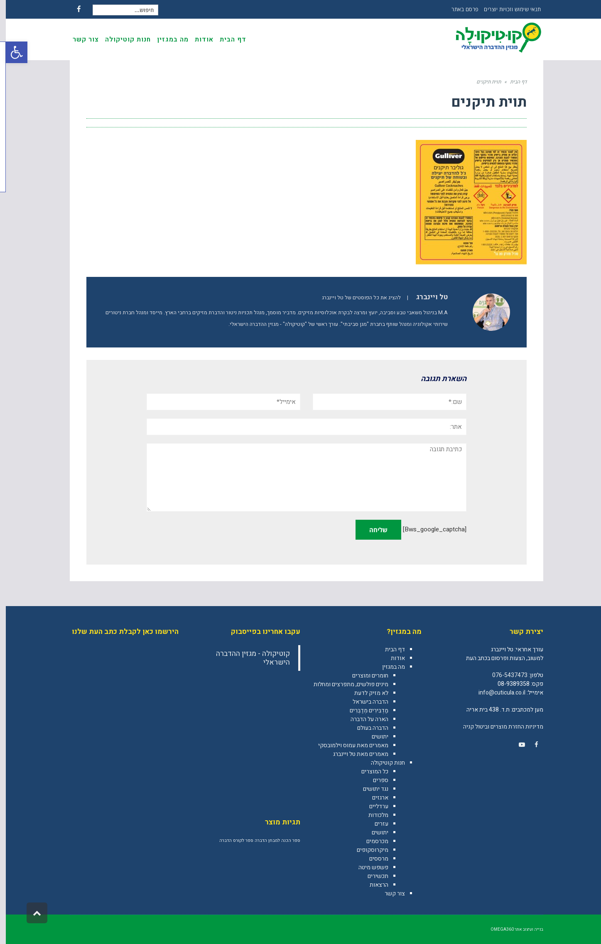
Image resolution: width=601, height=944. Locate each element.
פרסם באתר (459, 9)
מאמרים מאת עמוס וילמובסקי (347, 745)
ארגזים (374, 797)
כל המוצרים (369, 771)
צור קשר (389, 893)
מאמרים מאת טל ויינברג (355, 754)
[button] (11, 52)
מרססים (373, 858)
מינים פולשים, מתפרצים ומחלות (345, 684)
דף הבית (389, 649)
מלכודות (373, 815)
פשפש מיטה (368, 867)
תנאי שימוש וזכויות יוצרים (506, 9)
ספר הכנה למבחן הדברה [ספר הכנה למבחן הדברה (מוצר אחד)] (271, 840)
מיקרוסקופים (367, 850)
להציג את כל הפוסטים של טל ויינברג (355, 297)
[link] (530, 744)
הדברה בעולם (367, 728)
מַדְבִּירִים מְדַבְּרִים (363, 710)
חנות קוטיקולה (382, 762)
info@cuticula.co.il (496, 692)
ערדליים (373, 806)
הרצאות (373, 884)
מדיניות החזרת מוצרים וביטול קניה (497, 726)
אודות (392, 658)
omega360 (496, 929)
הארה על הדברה (364, 719)
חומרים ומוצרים (364, 675)
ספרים (375, 780)
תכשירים (372, 876)
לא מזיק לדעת (365, 693)
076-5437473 (504, 675)
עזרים (376, 823)
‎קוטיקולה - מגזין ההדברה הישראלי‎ (247, 658)
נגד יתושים (370, 789)
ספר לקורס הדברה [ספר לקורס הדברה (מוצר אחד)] (230, 840)
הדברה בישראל (365, 701)
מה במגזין (387, 667)
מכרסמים (372, 841)
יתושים (374, 736)
